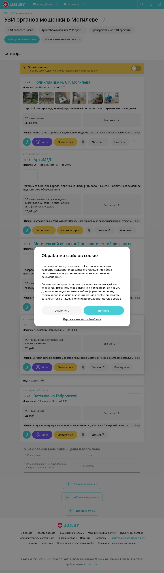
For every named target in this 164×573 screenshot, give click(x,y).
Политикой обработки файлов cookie (96, 298)
